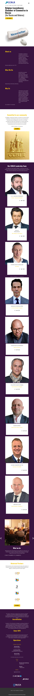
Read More (17, 128)
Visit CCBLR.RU (9, 18)
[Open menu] (28, 3)
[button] (1, 538)
